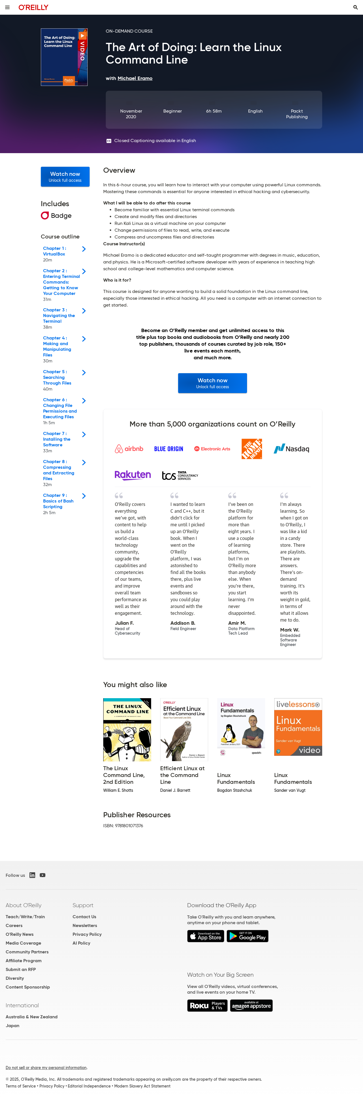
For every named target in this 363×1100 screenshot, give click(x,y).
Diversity (15, 978)
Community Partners (27, 952)
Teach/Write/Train (25, 917)
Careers (14, 925)
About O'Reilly (23, 905)
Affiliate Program (24, 961)
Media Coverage (23, 943)
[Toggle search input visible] (355, 7)
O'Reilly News (19, 934)
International (22, 1005)
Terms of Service (21, 1086)
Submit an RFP (21, 969)
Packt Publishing (297, 113)
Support (83, 905)
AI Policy (81, 943)
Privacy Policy (87, 934)
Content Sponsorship (28, 987)
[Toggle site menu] (7, 7)
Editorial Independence (89, 1086)
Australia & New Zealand (32, 1017)
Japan (12, 1026)
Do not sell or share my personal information (46, 1067)
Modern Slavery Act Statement (142, 1086)
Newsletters (85, 925)
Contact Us (84, 917)
